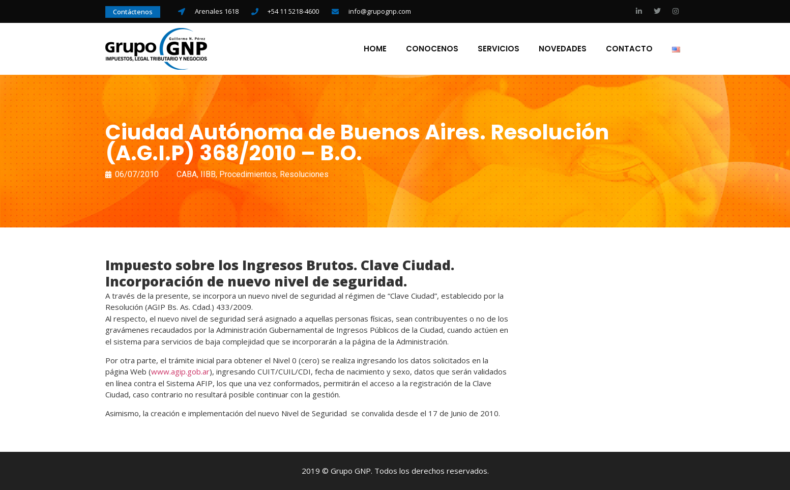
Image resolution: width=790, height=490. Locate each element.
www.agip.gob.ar (180, 371)
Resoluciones (304, 174)
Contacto (629, 49)
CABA (187, 174)
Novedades (563, 49)
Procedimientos (247, 174)
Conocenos (432, 49)
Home (375, 49)
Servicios (498, 49)
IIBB (208, 174)
